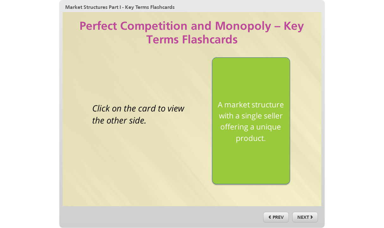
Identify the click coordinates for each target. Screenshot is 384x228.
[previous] (276, 217)
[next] (305, 217)
